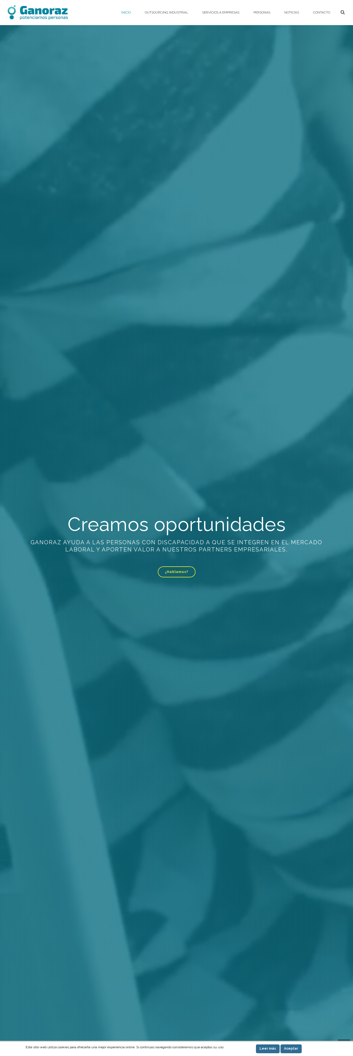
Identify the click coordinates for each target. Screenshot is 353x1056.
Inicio (126, 12)
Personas (261, 12)
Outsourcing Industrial (166, 12)
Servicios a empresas (220, 12)
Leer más (268, 1048)
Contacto (321, 12)
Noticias (291, 12)
